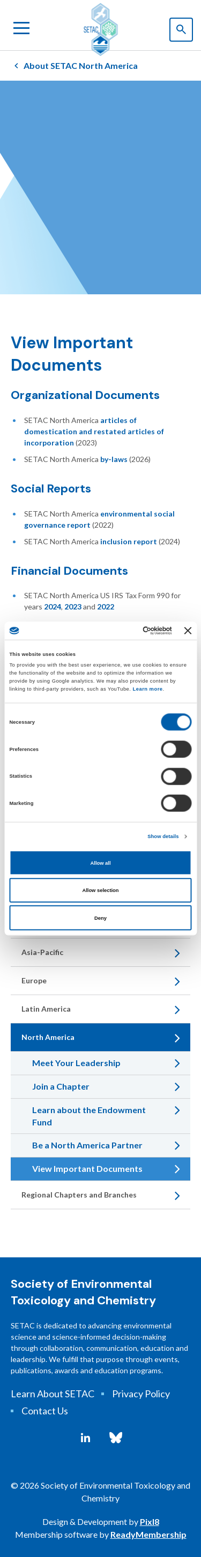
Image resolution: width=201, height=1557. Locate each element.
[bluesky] (115, 1437)
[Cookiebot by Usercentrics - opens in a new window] (128, 631)
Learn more (148, 688)
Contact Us (44, 1411)
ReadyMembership (148, 1534)
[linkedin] (85, 1437)
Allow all (101, 862)
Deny (100, 917)
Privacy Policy (141, 1393)
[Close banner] (188, 630)
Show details (162, 836)
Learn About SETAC (52, 1393)
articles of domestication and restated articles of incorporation (94, 431)
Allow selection (100, 890)
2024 (52, 606)
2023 (72, 606)
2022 (105, 606)
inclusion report (128, 541)
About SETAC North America (81, 65)
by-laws (114, 459)
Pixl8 (149, 1521)
